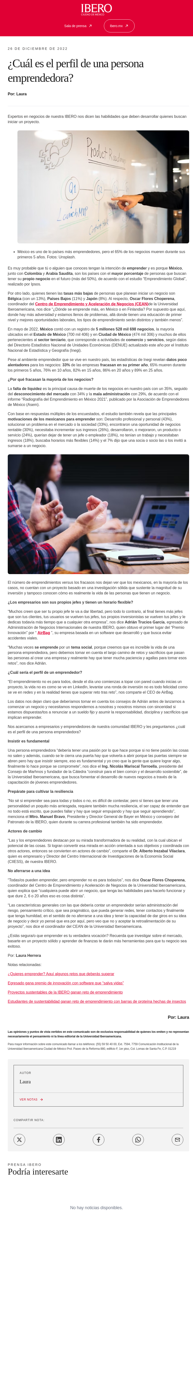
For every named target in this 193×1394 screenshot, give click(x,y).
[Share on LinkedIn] (59, 1140)
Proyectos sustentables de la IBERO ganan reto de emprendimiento (65, 992)
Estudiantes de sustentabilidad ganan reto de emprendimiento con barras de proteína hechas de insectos (97, 1001)
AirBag (44, 633)
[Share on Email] (177, 1140)
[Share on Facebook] (98, 1140)
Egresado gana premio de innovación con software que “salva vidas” (66, 983)
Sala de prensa (78, 26)
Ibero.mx (119, 26)
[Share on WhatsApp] (138, 1140)
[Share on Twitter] (19, 1140)
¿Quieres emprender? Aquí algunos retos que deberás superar (61, 974)
